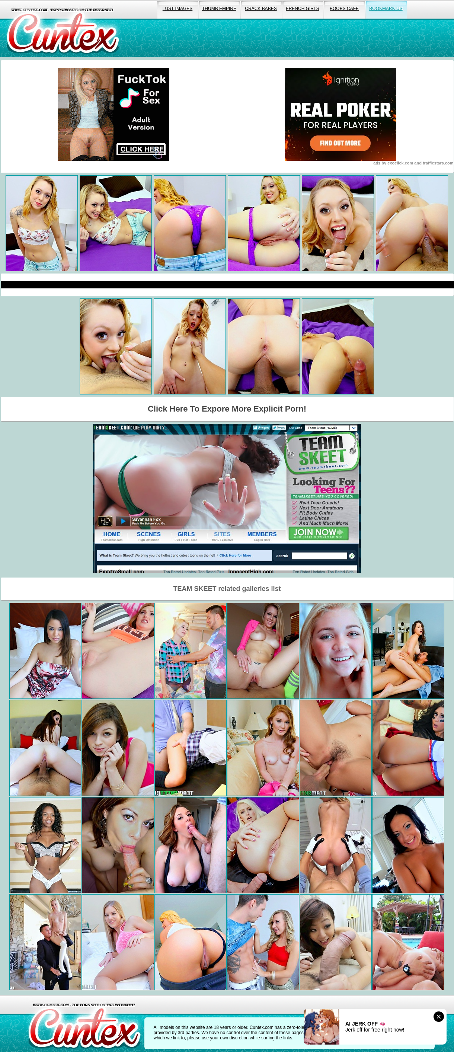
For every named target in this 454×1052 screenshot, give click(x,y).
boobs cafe (344, 8)
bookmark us (385, 8)
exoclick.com (400, 163)
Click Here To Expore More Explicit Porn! (227, 408)
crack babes (260, 8)
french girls (302, 8)
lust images (177, 8)
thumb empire (219, 8)
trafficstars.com (438, 163)
